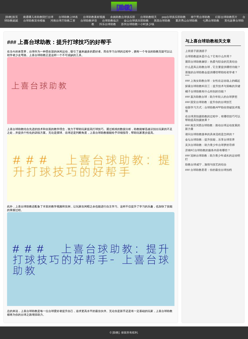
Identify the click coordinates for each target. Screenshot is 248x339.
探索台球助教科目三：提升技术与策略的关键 (212, 86)
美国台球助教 (162, 20)
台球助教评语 (88, 20)
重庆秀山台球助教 (186, 20)
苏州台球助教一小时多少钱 (137, 24)
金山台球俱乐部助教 (136, 20)
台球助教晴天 (148, 16)
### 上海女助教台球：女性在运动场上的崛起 (212, 80)
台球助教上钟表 (68, 16)
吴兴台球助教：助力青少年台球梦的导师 (210, 144)
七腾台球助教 (211, 20)
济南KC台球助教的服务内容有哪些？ (207, 150)
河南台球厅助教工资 (62, 20)
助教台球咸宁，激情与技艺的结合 (205, 164)
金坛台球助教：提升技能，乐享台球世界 (210, 139)
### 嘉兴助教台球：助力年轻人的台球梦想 (211, 96)
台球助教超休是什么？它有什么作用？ (208, 56)
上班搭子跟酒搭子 (196, 51)
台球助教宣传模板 (34, 20)
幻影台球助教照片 (226, 16)
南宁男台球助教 (200, 16)
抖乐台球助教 (107, 24)
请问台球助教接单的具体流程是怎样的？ (210, 134)
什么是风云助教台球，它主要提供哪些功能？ (212, 67)
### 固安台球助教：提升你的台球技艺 (208, 102)
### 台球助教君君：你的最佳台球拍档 (208, 169)
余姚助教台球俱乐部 (122, 16)
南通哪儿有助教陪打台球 (38, 16)
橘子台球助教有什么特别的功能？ (205, 91)
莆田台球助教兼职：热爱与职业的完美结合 (211, 61)
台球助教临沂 (110, 20)
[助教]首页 (11, 16)
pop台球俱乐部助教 (174, 16)
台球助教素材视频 (94, 16)
